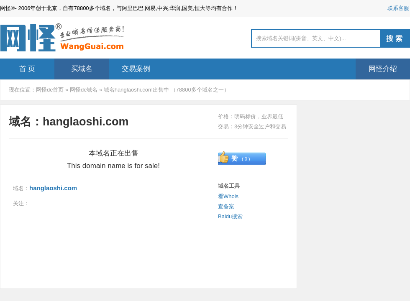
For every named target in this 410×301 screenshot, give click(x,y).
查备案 (226, 206)
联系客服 (398, 8)
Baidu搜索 (230, 216)
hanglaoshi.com (53, 187)
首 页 (27, 69)
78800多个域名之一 (200, 90)
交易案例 (136, 69)
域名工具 (229, 186)
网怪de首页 (50, 90)
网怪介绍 (383, 69)
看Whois (228, 196)
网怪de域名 (83, 90)
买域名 (81, 69)
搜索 (395, 39)
